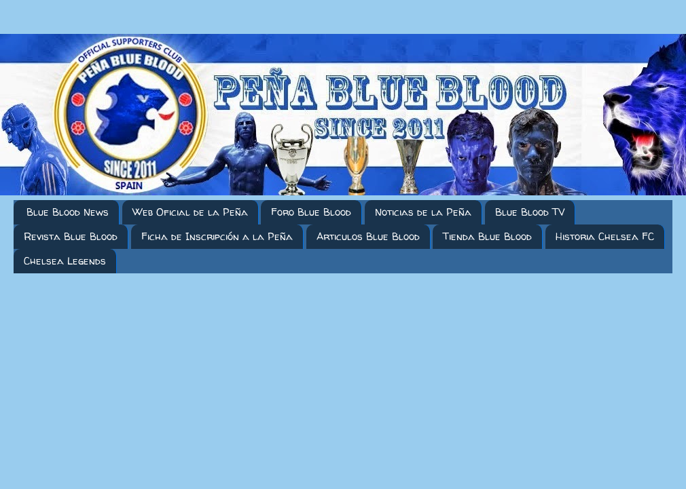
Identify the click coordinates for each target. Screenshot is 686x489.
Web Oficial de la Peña (190, 212)
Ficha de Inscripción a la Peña (217, 236)
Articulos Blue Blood (368, 236)
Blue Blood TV (529, 212)
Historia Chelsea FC (605, 236)
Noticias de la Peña (423, 212)
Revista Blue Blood (71, 236)
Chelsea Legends (65, 261)
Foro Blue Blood (311, 212)
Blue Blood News (67, 212)
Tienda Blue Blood (487, 236)
